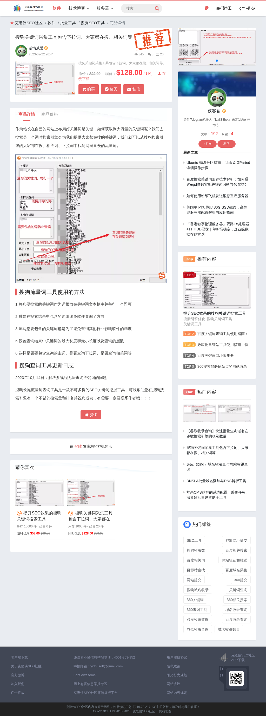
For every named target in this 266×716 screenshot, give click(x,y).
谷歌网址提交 (236, 540)
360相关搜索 (237, 600)
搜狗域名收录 (198, 590)
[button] (217, 61)
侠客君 (217, 111)
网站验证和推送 (234, 560)
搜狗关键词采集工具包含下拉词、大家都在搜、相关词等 (90, 516)
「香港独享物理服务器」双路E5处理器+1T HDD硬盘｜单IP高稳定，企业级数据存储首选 (218, 229)
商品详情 (26, 114)
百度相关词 (196, 560)
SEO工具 (194, 540)
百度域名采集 (236, 570)
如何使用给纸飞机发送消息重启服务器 (217, 196)
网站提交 (194, 580)
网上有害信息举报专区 (90, 684)
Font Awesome (85, 675)
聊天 (111, 89)
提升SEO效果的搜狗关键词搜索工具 (39, 516)
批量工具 (68, 23)
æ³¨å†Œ (224, 8)
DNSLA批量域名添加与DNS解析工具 (216, 481)
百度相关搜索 (236, 550)
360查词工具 (197, 610)
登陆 (78, 446)
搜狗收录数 (196, 550)
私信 (133, 89)
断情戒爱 (38, 48)
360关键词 (195, 600)
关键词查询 (238, 590)
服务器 (105, 8)
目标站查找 (196, 570)
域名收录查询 (236, 610)
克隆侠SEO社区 (29, 23)
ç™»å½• (247, 8)
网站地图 (165, 711)
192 (215, 134)
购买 (88, 89)
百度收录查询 (236, 619)
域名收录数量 (229, 629)
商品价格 (49, 114)
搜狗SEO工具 (93, 23)
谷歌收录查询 (198, 629)
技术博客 (79, 8)
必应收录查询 (198, 619)
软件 (56, 8)
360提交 (240, 580)
